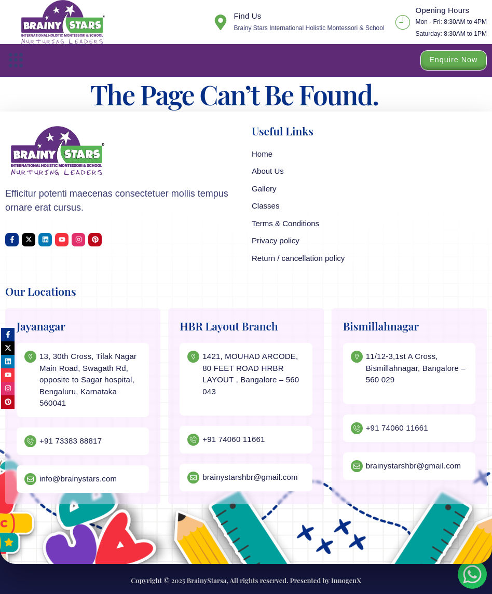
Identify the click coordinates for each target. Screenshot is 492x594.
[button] (16, 60)
